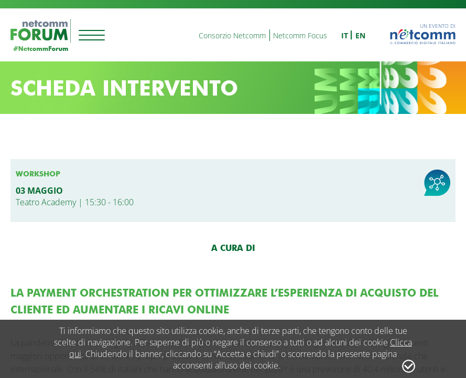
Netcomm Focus (300, 35)
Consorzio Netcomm (232, 35)
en (360, 35)
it (344, 35)
